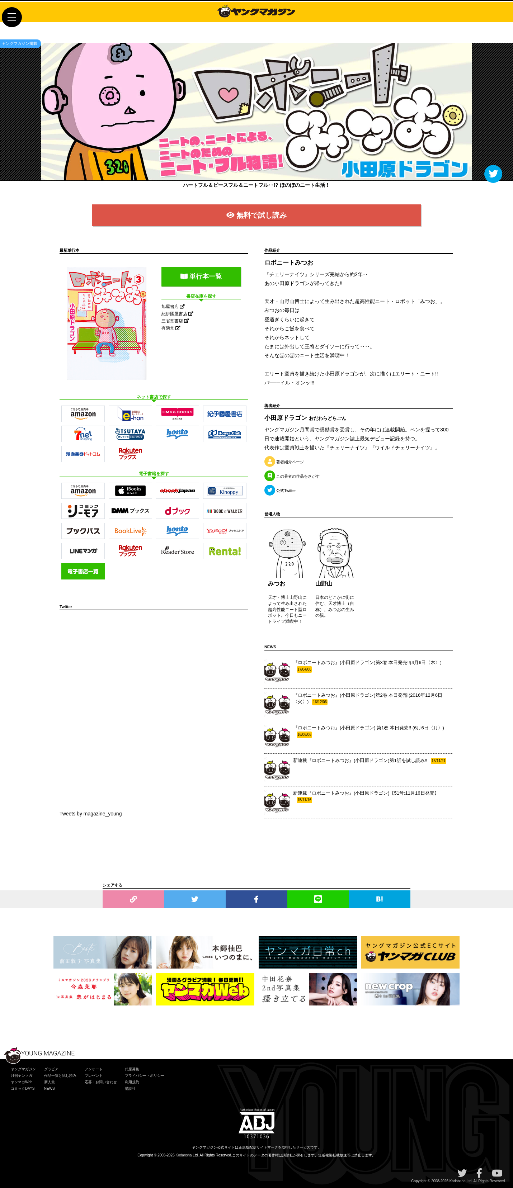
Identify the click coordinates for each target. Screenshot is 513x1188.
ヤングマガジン (23, 1069)
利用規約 (132, 1082)
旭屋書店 (173, 306)
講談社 (130, 1088)
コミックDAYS (23, 1088)
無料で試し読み (256, 215)
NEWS (49, 1088)
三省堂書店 (175, 320)
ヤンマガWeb (21, 1082)
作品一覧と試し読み (60, 1076)
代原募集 (132, 1069)
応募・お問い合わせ (101, 1082)
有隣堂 (170, 328)
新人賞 (49, 1082)
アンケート (94, 1069)
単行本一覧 (201, 276)
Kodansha (184, 1155)
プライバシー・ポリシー (144, 1076)
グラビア (51, 1069)
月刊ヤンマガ (21, 1076)
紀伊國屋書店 (177, 313)
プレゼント (94, 1076)
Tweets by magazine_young (91, 814)
